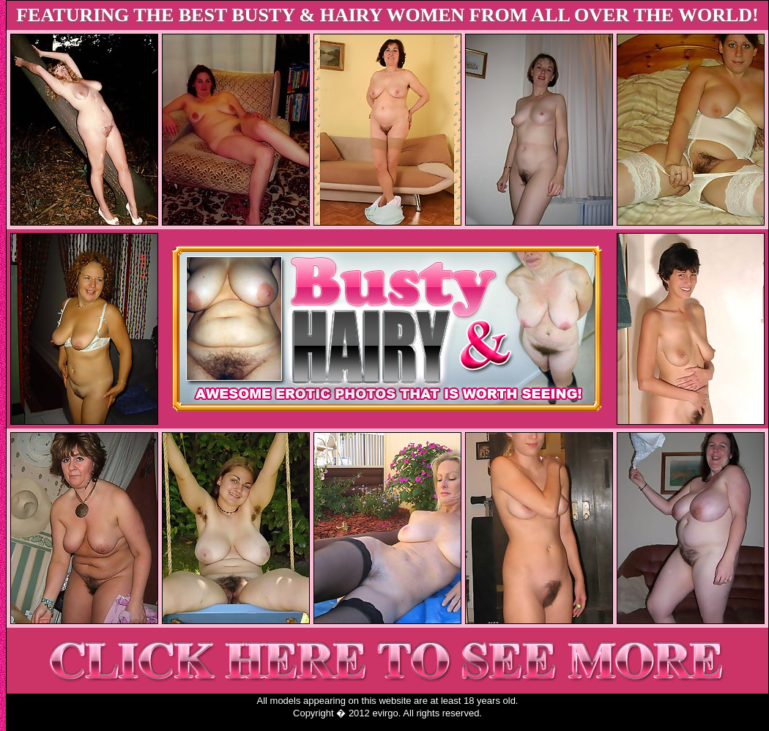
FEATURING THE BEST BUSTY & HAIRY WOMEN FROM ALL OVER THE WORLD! (387, 15)
